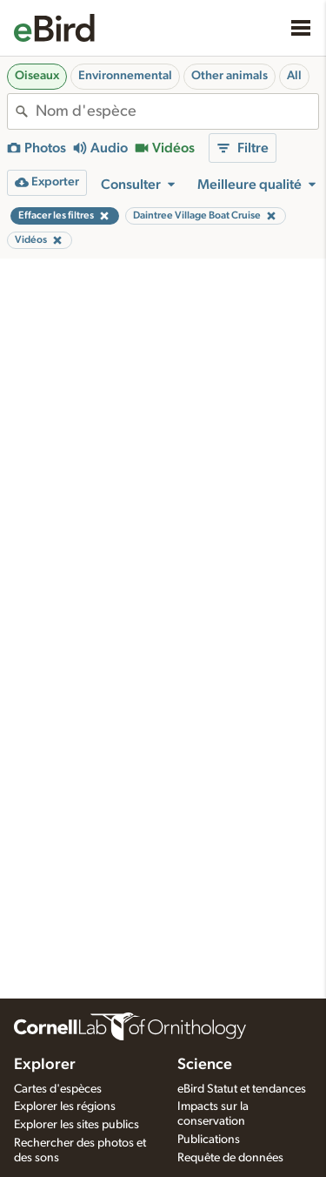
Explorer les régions (65, 1106)
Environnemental (125, 76)
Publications (208, 1139)
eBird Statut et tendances (241, 1089)
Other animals (229, 76)
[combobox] (177, 111)
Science (204, 1065)
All (294, 76)
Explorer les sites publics (76, 1125)
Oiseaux (37, 76)
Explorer (45, 1065)
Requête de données (230, 1158)
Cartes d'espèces (58, 1089)
